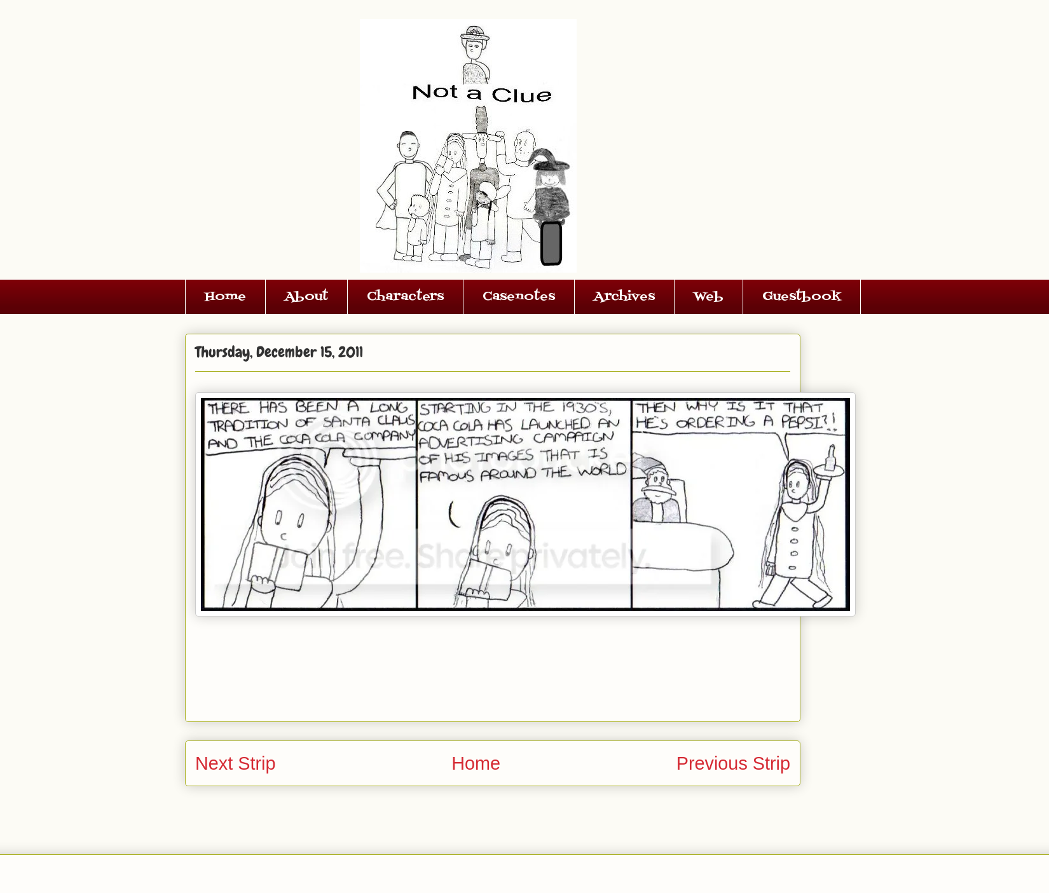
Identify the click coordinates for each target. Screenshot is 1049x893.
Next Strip (235, 763)
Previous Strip (733, 763)
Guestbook (801, 296)
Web (708, 296)
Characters (405, 296)
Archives (624, 296)
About (306, 296)
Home (225, 296)
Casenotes (519, 296)
